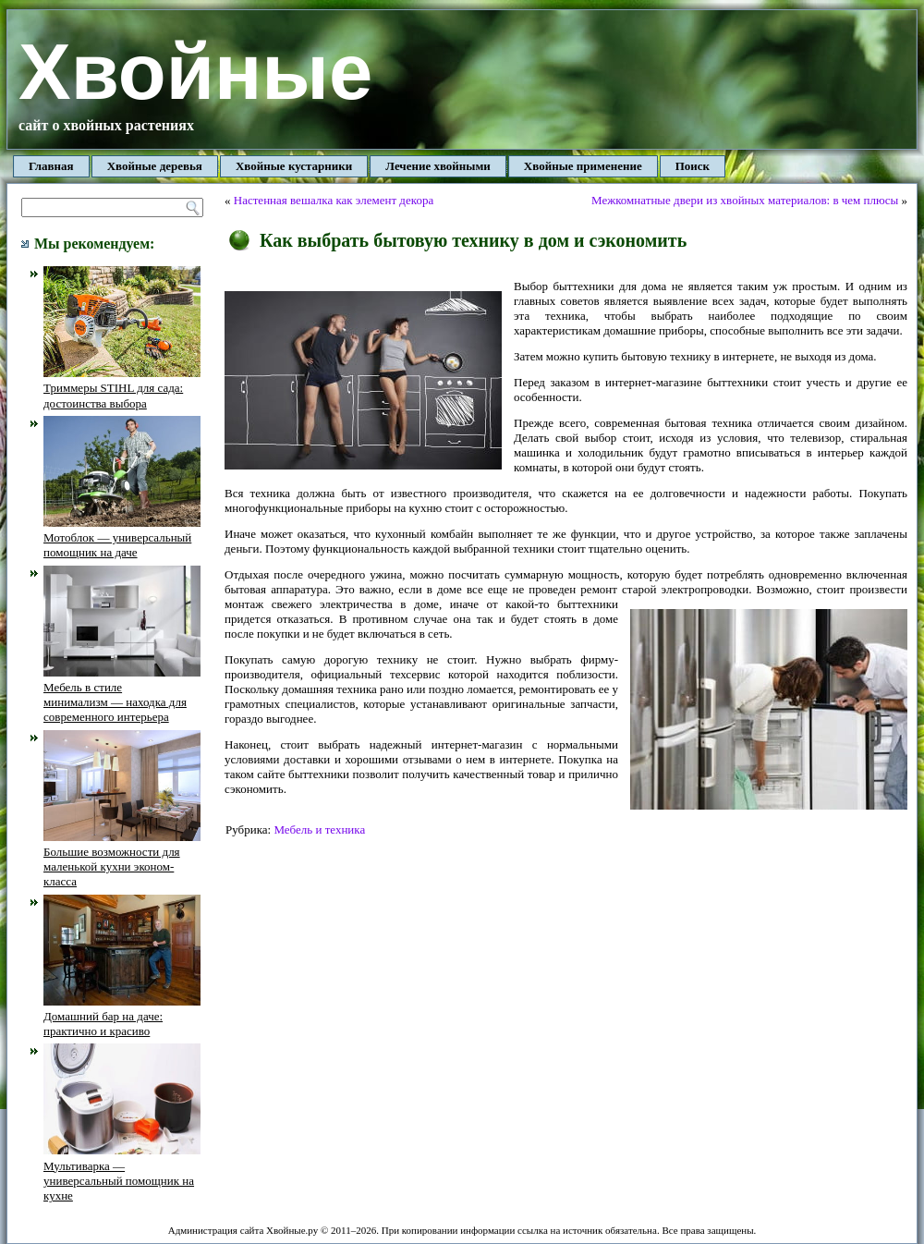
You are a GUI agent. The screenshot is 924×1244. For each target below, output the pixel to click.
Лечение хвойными (438, 166)
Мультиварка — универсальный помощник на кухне (122, 1172)
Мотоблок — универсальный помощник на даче (122, 538)
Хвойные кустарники (294, 166)
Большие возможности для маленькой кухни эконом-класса (122, 859)
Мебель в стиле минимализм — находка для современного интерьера (122, 695)
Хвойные (195, 72)
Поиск (692, 166)
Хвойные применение (583, 166)
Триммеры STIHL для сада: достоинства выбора (122, 388)
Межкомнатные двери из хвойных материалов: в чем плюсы (744, 200)
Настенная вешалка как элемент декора (333, 200)
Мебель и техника (319, 829)
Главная (51, 166)
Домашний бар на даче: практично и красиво (122, 1016)
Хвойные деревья (154, 166)
